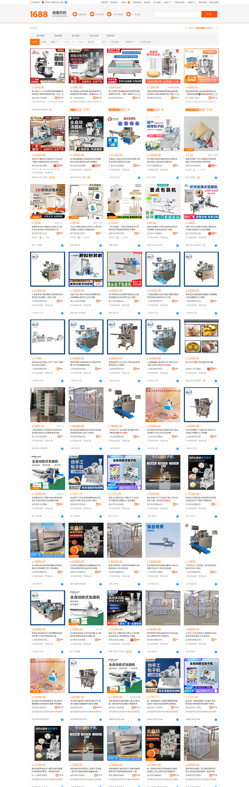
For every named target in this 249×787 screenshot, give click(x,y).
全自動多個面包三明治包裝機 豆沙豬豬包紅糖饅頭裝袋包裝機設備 (85, 634)
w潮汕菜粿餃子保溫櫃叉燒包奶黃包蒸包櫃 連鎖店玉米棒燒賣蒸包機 (47, 431)
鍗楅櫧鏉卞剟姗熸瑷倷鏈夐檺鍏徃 (40, 98)
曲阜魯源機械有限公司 (156, 504)
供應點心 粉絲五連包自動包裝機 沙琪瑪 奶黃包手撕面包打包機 (124, 160)
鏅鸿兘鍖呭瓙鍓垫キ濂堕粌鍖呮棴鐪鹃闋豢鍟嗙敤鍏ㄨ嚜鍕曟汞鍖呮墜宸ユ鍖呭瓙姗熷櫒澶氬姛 (47, 770)
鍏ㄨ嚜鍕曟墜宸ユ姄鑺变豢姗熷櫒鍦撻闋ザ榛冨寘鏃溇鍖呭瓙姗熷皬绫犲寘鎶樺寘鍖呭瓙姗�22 (162, 702)
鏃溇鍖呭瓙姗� (92, 102)
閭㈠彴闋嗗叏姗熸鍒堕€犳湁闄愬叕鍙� (40, 775)
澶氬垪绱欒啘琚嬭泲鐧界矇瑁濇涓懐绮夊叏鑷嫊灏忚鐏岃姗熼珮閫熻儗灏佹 (162, 92)
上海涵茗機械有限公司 (117, 436)
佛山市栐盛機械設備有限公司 (117, 301)
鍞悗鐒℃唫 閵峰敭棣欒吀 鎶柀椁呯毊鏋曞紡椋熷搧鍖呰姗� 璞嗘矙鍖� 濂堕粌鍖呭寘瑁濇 (47, 702)
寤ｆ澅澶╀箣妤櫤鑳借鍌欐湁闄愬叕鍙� (194, 98)
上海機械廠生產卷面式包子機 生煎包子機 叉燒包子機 (162, 363)
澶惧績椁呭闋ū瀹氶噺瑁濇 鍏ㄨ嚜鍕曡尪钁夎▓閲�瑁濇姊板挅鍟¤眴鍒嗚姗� (200, 92)
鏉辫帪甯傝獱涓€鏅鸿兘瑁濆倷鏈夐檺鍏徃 (156, 98)
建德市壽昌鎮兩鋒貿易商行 (117, 504)
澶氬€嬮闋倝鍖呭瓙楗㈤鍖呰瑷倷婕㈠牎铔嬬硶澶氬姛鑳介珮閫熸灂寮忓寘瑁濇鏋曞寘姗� (124, 702)
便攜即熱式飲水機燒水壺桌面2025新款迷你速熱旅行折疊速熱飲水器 (47, 228)
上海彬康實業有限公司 (40, 301)
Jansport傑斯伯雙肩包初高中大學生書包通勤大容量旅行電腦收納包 (85, 228)
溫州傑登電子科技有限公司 (40, 233)
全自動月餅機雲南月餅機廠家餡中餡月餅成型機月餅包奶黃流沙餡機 (85, 566)
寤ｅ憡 (61, 94)
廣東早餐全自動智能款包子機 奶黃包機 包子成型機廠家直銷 (85, 363)
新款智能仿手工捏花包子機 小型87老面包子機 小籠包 (162, 499)
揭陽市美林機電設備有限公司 (79, 572)
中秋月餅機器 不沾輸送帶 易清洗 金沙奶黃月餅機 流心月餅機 (200, 431)
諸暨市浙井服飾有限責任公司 (194, 166)
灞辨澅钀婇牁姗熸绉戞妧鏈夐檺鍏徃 (117, 775)
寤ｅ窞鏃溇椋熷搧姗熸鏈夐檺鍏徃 (79, 98)
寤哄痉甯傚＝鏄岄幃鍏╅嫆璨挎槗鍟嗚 (194, 707)
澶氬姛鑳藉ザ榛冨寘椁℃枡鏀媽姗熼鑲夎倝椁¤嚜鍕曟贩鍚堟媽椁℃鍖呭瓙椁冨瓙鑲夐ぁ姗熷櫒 (124, 770)
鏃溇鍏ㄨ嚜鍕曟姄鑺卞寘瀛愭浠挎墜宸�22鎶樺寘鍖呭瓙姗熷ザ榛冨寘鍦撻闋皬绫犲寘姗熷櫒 (200, 702)
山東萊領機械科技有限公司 (40, 572)
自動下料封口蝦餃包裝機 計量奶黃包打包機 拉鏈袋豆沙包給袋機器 (200, 228)
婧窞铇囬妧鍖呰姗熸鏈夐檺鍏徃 (117, 98)
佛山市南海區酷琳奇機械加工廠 (40, 436)
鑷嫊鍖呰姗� (191, 102)
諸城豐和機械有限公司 (79, 436)
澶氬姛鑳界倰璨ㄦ (40, 102)
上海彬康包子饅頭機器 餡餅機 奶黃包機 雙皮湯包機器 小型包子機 (47, 295)
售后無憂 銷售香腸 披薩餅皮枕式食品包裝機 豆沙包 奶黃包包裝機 (162, 431)
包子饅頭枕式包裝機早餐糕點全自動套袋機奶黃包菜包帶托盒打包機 (124, 295)
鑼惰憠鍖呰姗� (206, 102)
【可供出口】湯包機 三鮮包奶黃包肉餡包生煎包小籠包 (200, 566)
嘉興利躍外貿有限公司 (79, 504)
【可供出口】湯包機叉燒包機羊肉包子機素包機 (124, 431)
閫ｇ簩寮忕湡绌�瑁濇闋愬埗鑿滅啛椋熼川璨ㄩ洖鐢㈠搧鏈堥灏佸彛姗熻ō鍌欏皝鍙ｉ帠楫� (124, 92)
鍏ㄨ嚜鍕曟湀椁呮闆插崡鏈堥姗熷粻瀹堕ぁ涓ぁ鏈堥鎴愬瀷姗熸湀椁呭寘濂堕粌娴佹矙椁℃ (162, 770)
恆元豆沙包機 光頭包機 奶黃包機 (199, 362)
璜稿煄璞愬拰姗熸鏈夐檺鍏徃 (194, 775)
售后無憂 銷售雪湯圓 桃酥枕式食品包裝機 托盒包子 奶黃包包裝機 (162, 566)
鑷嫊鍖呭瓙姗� (77, 102)
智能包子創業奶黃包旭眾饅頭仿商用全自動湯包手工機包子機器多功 (200, 499)
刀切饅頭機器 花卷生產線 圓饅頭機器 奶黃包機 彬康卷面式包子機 (162, 295)
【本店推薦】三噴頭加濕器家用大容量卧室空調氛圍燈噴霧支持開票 (124, 228)
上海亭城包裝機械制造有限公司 (156, 436)
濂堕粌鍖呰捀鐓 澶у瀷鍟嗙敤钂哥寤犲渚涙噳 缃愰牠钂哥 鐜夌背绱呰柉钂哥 (200, 770)
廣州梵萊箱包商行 (77, 233)
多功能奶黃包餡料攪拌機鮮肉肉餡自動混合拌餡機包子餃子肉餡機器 (47, 566)
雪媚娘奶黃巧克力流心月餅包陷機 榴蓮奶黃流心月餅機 (124, 363)
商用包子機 (55, 169)
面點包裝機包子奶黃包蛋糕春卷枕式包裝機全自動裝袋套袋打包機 (162, 228)
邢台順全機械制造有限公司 (194, 504)
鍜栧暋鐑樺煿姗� (56, 102)
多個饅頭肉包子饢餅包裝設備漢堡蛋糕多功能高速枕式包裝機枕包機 (47, 499)
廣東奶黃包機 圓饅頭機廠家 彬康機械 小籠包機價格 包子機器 (201, 295)
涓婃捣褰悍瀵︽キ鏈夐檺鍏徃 (79, 707)
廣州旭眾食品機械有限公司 (40, 166)
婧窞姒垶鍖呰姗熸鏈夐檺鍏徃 (117, 707)
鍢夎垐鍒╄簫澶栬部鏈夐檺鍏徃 (156, 707)
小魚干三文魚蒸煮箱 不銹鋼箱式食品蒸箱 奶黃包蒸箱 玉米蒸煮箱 (200, 634)
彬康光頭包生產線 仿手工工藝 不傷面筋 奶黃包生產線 (47, 363)
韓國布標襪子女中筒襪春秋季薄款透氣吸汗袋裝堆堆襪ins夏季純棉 (200, 160)
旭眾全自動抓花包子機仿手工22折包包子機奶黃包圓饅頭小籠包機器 (124, 499)
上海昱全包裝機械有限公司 (117, 166)
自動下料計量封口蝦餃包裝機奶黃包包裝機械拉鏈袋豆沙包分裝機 (85, 295)
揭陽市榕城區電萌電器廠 (117, 233)
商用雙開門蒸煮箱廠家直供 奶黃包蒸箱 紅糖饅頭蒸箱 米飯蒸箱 (162, 634)
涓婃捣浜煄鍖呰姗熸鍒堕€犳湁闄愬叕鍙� (40, 707)
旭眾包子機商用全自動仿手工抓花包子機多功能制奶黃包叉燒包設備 (47, 160)
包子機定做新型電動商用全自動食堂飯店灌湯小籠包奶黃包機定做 (162, 160)
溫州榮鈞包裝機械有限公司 (40, 504)
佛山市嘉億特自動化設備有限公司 (194, 233)
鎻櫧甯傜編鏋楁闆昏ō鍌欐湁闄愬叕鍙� (156, 775)
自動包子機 (36, 169)
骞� (61, 98)
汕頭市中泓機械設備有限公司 (156, 233)
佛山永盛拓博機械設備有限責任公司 (79, 301)
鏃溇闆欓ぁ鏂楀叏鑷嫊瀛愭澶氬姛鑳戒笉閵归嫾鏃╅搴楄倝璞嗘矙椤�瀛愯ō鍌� (85, 92)
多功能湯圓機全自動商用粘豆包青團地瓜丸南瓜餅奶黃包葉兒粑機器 (85, 160)
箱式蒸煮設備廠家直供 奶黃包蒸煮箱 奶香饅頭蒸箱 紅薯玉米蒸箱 (85, 431)
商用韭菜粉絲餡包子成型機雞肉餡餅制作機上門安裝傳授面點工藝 (47, 634)
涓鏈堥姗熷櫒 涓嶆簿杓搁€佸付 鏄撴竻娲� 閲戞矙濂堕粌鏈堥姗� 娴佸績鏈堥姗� (85, 702)
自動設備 (45, 169)
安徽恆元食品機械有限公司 (194, 369)
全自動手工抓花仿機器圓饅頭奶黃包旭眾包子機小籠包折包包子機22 (85, 499)
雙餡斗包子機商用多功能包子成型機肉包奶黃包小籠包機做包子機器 (124, 634)
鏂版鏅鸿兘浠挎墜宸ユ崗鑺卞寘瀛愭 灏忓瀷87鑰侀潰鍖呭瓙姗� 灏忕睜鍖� (85, 770)
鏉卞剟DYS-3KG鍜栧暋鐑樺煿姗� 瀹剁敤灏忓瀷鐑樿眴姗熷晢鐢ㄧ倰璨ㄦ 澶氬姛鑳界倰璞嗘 (47, 92)
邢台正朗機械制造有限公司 (156, 166)
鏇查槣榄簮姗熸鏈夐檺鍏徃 (79, 775)
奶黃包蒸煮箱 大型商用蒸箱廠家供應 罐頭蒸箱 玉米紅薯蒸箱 (124, 566)
